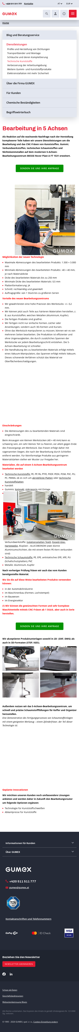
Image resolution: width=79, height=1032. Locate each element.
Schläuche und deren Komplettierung (27, 57)
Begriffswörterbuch (18, 112)
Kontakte (28, 3)
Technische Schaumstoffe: (19, 557)
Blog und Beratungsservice (22, 35)
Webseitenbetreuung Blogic (14, 1002)
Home (5, 22)
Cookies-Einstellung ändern (45, 1021)
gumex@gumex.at (19, 887)
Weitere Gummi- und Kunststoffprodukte (29, 69)
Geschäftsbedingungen (12, 996)
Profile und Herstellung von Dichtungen (28, 49)
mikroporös (31, 489)
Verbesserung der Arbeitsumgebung (27, 65)
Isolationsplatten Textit (39, 542)
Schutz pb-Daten (9, 990)
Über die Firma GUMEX (20, 83)
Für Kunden (13, 93)
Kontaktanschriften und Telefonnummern (28, 918)
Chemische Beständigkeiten (23, 102)
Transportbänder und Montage (24, 53)
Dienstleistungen (16, 44)
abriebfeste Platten (42, 477)
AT (59, 3)
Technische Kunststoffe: (18, 474)
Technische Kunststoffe (19, 61)
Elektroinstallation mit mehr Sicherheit (28, 73)
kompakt (19, 489)
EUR (68, 3)
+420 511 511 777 (14, 3)
